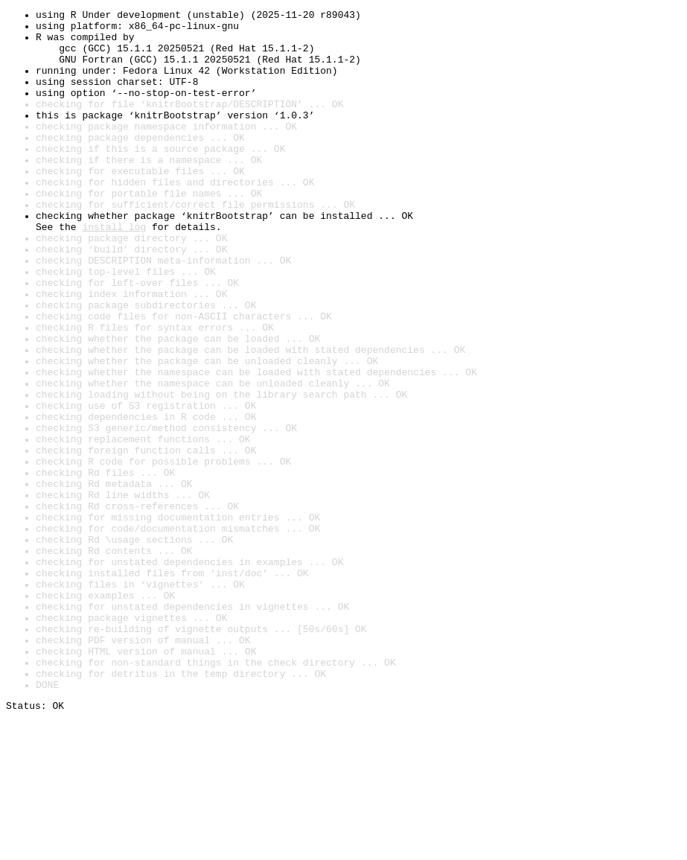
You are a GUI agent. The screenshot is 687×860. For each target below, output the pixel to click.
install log (114, 271)
